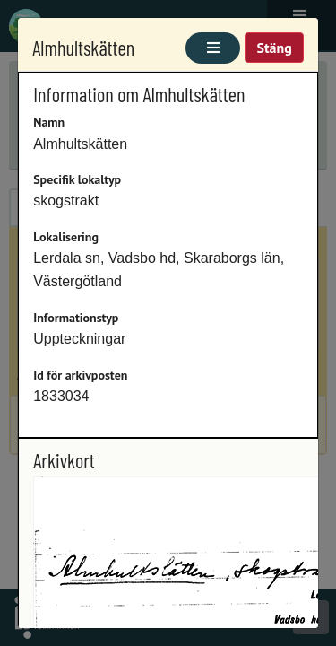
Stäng (273, 48)
